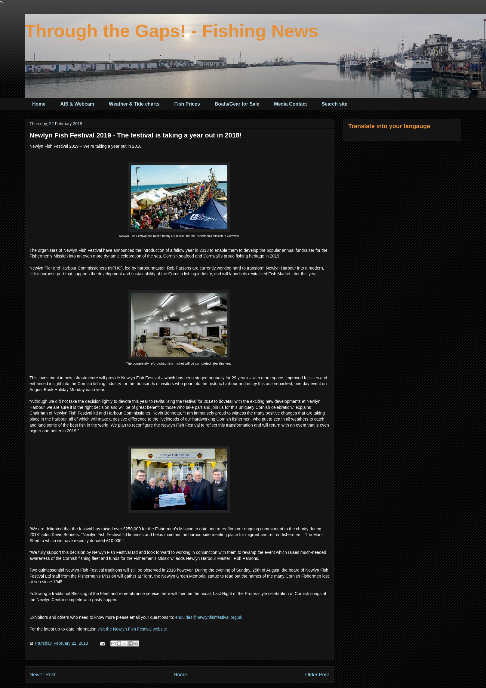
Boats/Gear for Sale (237, 103)
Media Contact (290, 103)
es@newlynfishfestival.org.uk (215, 617)
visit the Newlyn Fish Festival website (132, 629)
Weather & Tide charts (134, 103)
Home (38, 103)
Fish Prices (187, 103)
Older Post (317, 674)
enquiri (181, 617)
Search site (334, 103)
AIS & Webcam (77, 103)
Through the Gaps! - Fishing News (171, 31)
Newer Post (42, 674)
